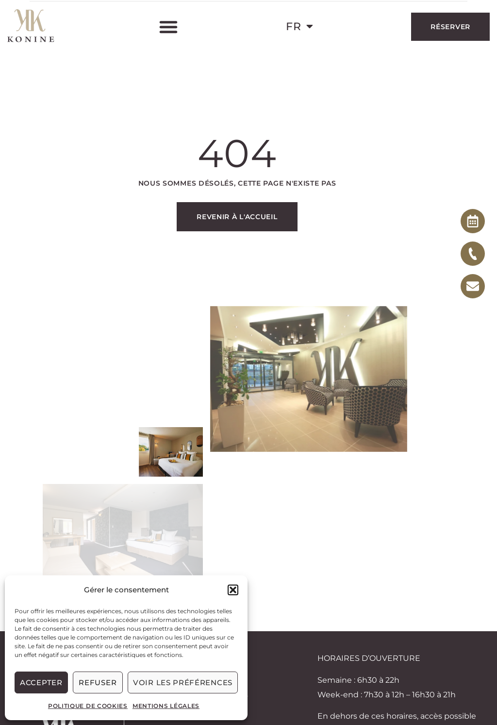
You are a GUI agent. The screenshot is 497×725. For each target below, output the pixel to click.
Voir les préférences (182, 682)
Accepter (41, 682)
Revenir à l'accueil (237, 216)
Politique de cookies (88, 705)
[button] (233, 590)
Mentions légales (166, 705)
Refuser (97, 682)
